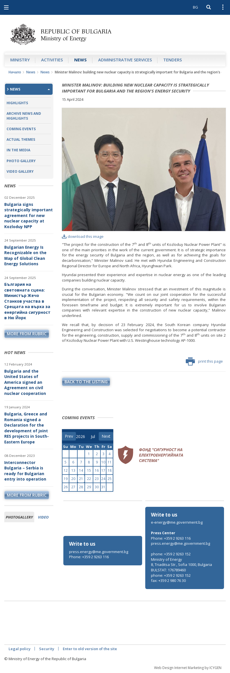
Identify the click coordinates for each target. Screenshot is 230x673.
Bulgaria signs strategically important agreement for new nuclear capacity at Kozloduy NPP (28, 215)
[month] (95, 436)
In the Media (18, 150)
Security (46, 648)
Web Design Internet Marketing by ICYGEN (187, 667)
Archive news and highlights (24, 116)
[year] (80, 436)
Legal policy (20, 648)
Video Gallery (20, 171)
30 (97, 487)
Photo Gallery (21, 160)
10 (103, 462)
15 (89, 470)
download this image (83, 236)
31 (103, 487)
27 (73, 487)
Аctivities (52, 60)
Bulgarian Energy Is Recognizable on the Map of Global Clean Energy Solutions (25, 255)
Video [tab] (43, 517)
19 (66, 478)
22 (89, 478)
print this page (204, 361)
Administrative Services (125, 60)
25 (110, 478)
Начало (15, 72)
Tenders (172, 60)
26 (66, 487)
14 (81, 470)
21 (81, 478)
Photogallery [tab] (19, 517)
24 (103, 478)
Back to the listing (86, 381)
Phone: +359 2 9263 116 (89, 556)
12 (66, 470)
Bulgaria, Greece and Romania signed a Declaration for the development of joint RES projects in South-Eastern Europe (26, 428)
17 (103, 470)
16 (97, 470)
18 (110, 470)
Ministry (20, 60)
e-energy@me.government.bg (177, 522)
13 (73, 470)
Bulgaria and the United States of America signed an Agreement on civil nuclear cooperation (25, 382)
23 (97, 478)
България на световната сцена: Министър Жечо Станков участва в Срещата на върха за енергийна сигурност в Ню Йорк (27, 301)
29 (89, 487)
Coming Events (21, 128)
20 (73, 478)
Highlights (17, 103)
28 (81, 487)
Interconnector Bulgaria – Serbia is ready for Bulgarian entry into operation (25, 471)
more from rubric (27, 333)
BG (195, 7)
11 (110, 462)
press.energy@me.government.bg (98, 551)
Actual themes (21, 139)
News (80, 60)
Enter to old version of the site (90, 648)
